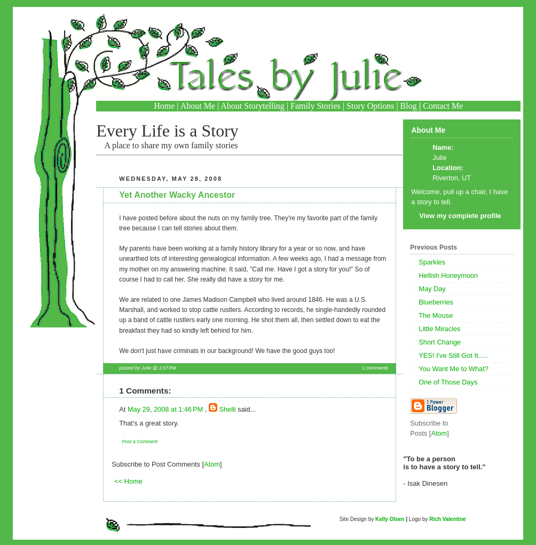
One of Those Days (448, 382)
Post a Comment (139, 441)
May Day (432, 289)
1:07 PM (167, 368)
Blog (408, 105)
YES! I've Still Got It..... (453, 355)
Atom (212, 464)
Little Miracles (439, 329)
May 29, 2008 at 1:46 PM (166, 409)
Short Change (440, 342)
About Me (197, 105)
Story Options (370, 105)
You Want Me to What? (453, 369)
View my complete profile (460, 216)
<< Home (128, 481)
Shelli (227, 409)
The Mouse (436, 315)
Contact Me (443, 105)
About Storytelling (252, 105)
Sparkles (432, 262)
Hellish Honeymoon (448, 275)
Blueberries (436, 302)
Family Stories (315, 105)
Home (164, 105)
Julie (439, 158)
